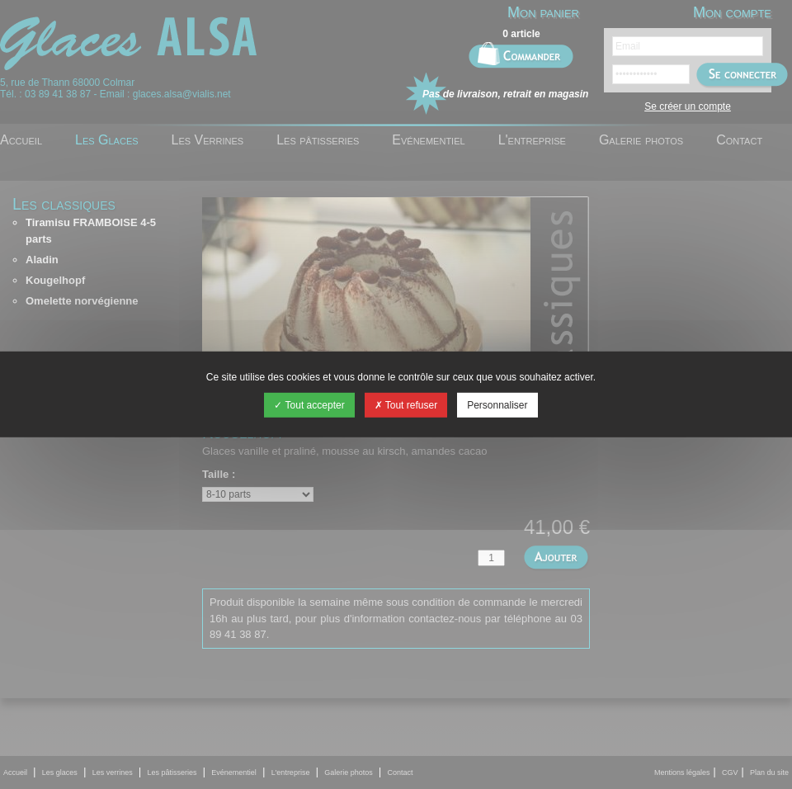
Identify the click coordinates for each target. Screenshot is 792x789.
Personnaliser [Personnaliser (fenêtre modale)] (497, 405)
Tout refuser (406, 405)
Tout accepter (309, 405)
